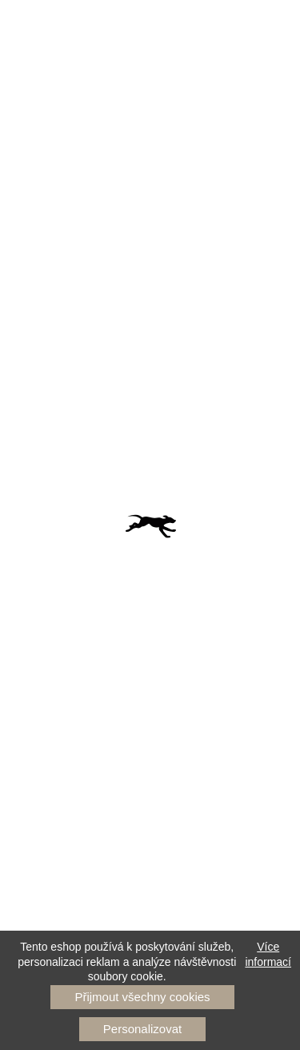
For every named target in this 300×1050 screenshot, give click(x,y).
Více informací (268, 954)
